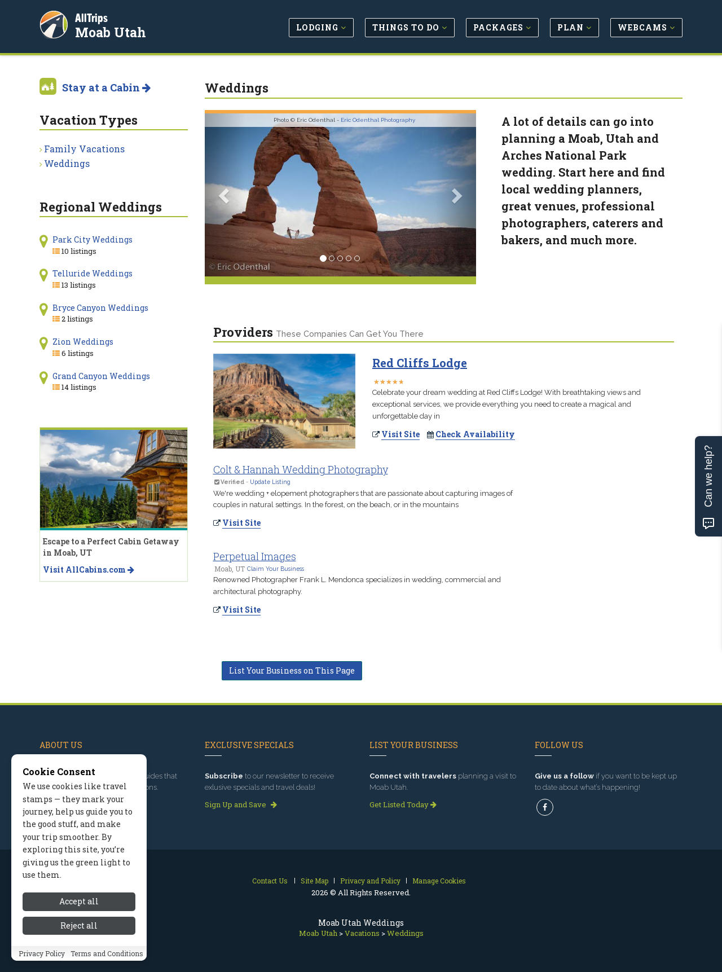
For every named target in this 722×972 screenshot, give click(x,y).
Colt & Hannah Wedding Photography (300, 469)
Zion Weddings (82, 341)
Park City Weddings (92, 239)
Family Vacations (84, 149)
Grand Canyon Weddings (101, 376)
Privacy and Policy (370, 880)
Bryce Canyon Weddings (100, 307)
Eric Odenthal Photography (378, 120)
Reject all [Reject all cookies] (79, 932)
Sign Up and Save (241, 804)
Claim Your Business (275, 568)
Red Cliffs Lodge (419, 362)
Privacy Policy (42, 960)
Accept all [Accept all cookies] (79, 908)
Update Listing (270, 481)
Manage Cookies (439, 880)
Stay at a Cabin (106, 87)
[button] (225, 194)
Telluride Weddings (92, 273)
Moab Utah (112, 30)
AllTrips (93, 16)
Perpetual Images (254, 556)
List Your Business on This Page (292, 670)
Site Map (314, 880)
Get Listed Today (403, 804)
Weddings (67, 163)
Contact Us (270, 880)
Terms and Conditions (107, 960)
